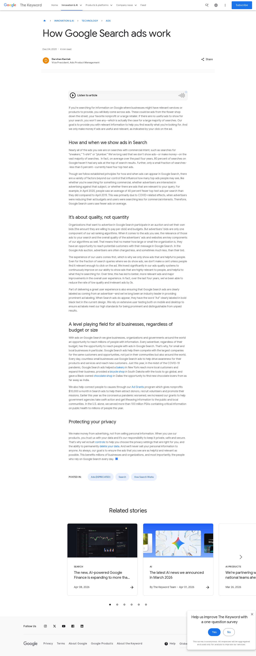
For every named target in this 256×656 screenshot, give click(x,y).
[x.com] (54, 626)
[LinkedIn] (82, 626)
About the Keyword (129, 643)
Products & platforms (99, 5)
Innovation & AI (72, 5)
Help (170, 644)
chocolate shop (103, 376)
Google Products (102, 643)
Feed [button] (143, 5)
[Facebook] (73, 626)
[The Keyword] (44, 21)
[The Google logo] (31, 644)
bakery (120, 367)
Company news (127, 5)
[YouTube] (64, 626)
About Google (78, 643)
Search (122, 476)
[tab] (110, 604)
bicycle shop (117, 371)
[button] (206, 59)
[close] (245, 624)
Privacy (48, 643)
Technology (90, 20)
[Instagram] (45, 626)
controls (100, 442)
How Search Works (144, 476)
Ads (108, 20)
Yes (208, 642)
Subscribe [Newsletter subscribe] (242, 5)
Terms (61, 643)
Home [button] (54, 5)
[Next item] (240, 557)
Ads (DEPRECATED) (100, 476)
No (222, 642)
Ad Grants (138, 387)
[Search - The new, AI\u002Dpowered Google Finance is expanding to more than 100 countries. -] (85, 559)
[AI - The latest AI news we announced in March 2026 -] (170, 559)
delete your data (109, 446)
